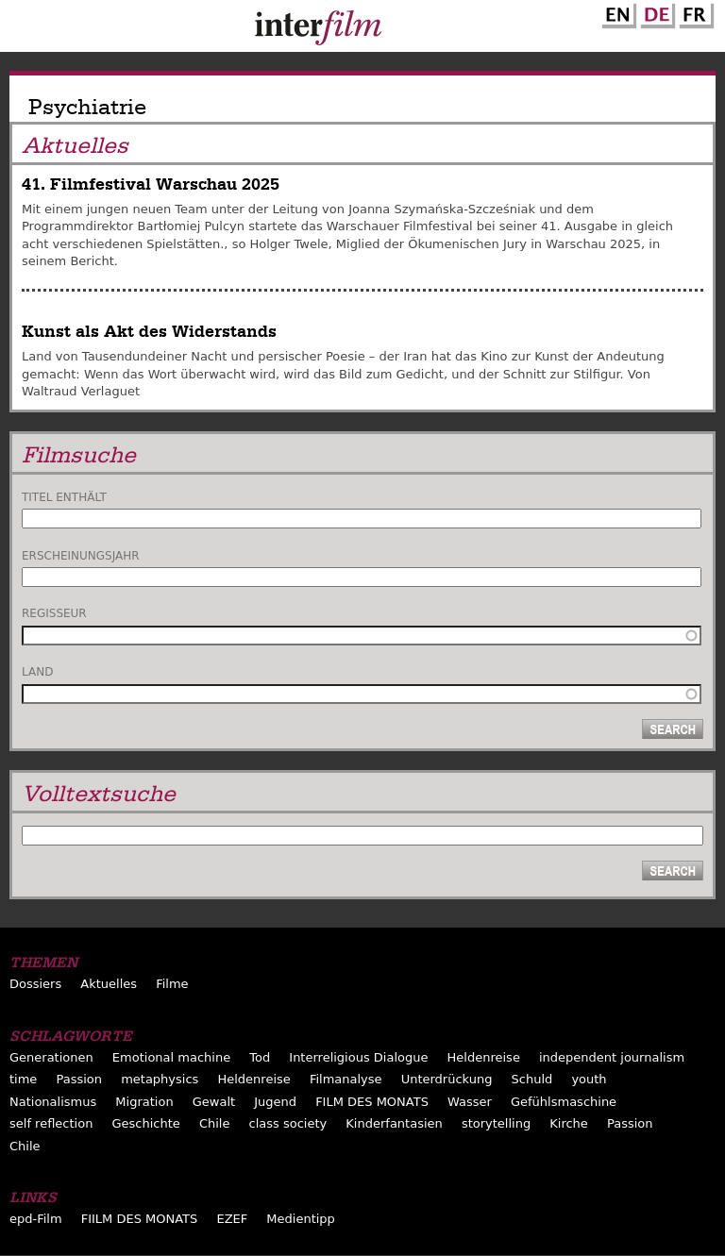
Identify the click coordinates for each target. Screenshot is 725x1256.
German (655, 12)
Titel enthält (64, 497)
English (616, 12)
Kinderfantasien (394, 1123)
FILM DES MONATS (372, 1102)
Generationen (51, 1057)
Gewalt (214, 1102)
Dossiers (35, 984)
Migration (144, 1102)
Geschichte (145, 1123)
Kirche (568, 1123)
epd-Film (35, 1219)
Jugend (275, 1102)
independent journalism (611, 1057)
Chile (214, 1123)
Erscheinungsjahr (81, 555)
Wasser (469, 1102)
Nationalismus (52, 1102)
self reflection (51, 1123)
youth (588, 1079)
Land (37, 671)
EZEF (231, 1219)
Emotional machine (171, 1057)
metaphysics (159, 1079)
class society (288, 1123)
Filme (172, 984)
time (23, 1079)
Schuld (532, 1079)
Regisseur (54, 613)
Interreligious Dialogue (358, 1057)
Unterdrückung (447, 1079)
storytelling (496, 1123)
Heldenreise (483, 1057)
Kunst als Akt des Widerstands (149, 332)
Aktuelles (108, 984)
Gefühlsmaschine (563, 1102)
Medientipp (300, 1219)
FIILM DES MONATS (139, 1219)
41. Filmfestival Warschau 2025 (150, 184)
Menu (23, 30)
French (694, 12)
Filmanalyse (346, 1079)
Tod (259, 1057)
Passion (79, 1079)
